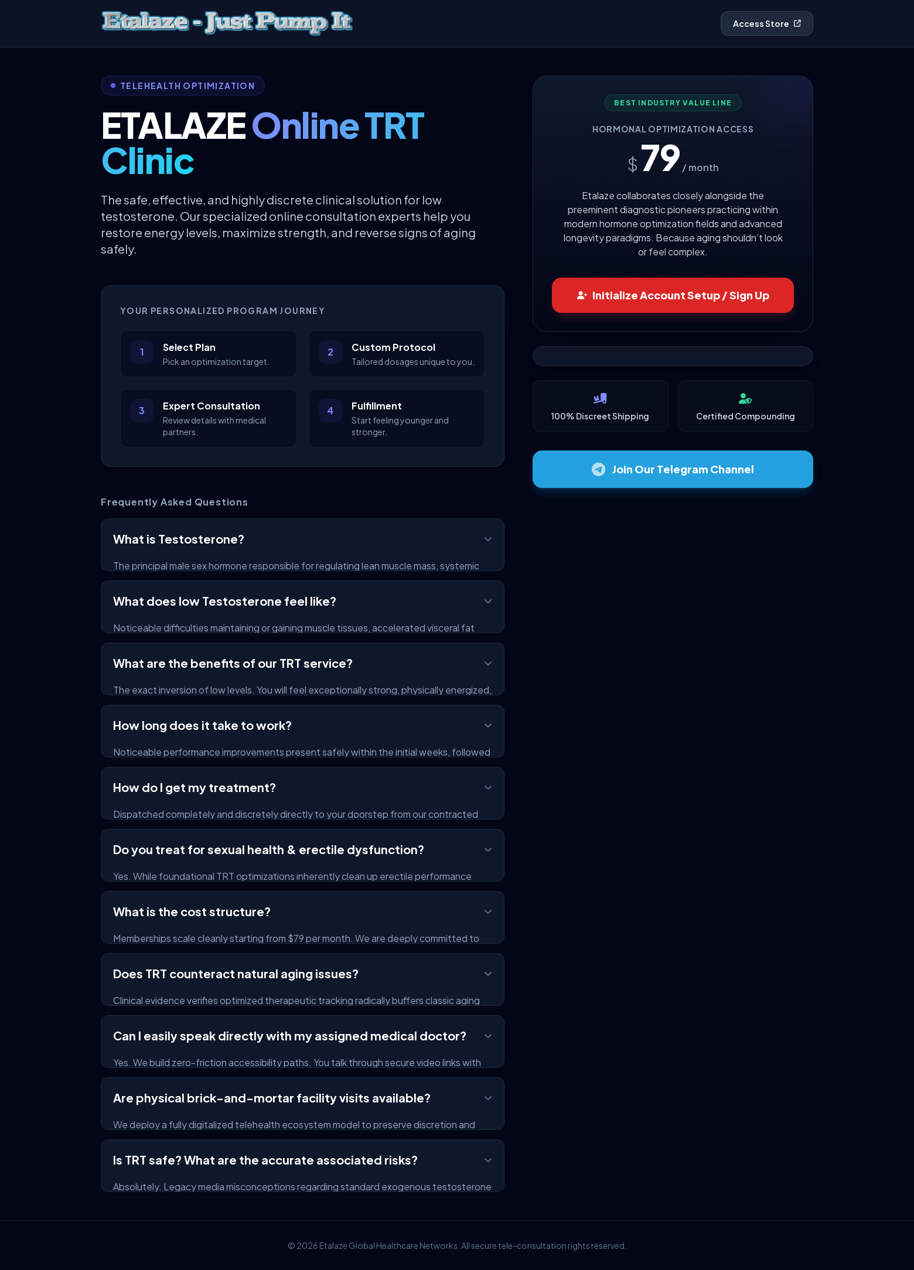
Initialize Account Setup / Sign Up (673, 295)
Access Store (767, 23)
